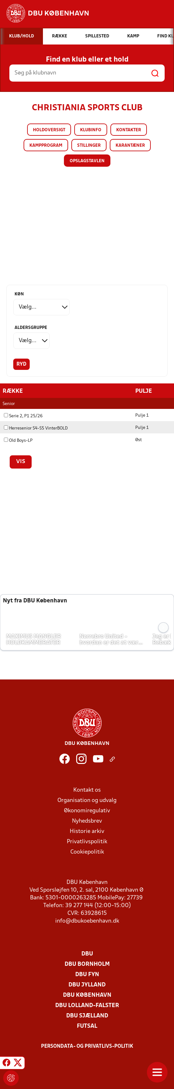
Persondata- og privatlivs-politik (87, 1046)
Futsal (87, 1026)
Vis (20, 461)
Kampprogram (45, 146)
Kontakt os (87, 790)
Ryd (21, 364)
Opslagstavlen (87, 161)
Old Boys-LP (18, 440)
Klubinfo (90, 130)
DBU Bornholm (87, 964)
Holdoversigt (49, 130)
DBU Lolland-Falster (87, 1005)
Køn (19, 294)
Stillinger (89, 146)
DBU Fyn (87, 974)
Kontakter (128, 130)
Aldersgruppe (31, 328)
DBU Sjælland (87, 1015)
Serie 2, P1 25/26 (23, 416)
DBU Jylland (87, 984)
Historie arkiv (87, 831)
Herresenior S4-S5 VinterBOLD (36, 428)
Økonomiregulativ (87, 810)
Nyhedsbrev (87, 821)
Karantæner (130, 146)
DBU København (87, 995)
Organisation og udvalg (87, 800)
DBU (87, 953)
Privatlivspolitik (87, 841)
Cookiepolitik (87, 852)
